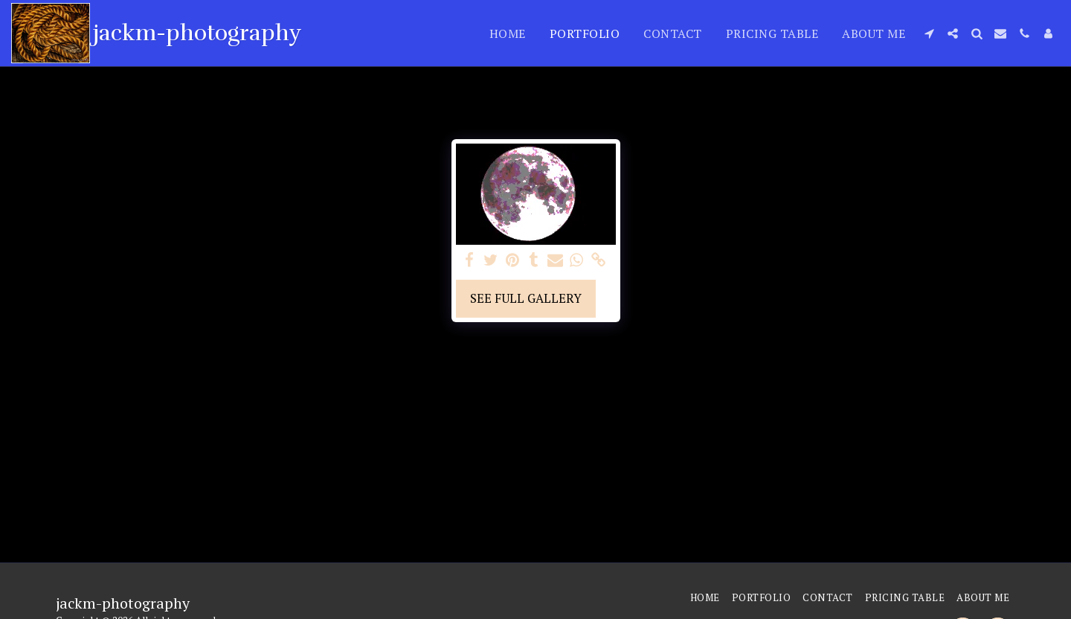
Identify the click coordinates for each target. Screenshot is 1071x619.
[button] (929, 33)
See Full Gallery (526, 298)
